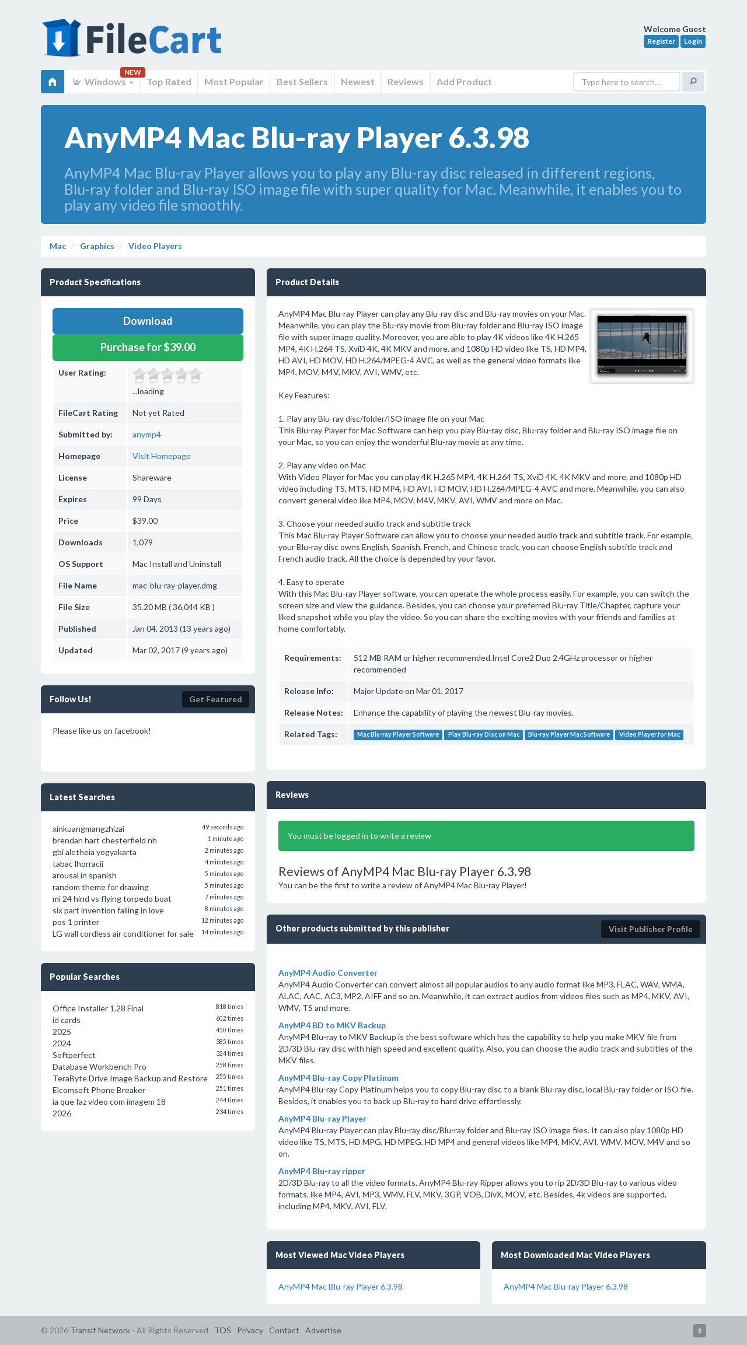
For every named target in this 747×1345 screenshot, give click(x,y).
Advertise (323, 1330)
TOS (222, 1330)
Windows (102, 81)
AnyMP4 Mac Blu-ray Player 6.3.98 (340, 1286)
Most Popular (234, 81)
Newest (358, 81)
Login (693, 41)
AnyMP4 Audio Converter (328, 973)
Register (661, 41)
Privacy (250, 1330)
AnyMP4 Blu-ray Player (322, 1118)
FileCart (134, 43)
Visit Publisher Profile (651, 929)
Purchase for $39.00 (148, 347)
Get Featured (215, 699)
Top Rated (168, 81)
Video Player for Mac (649, 734)
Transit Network (100, 1330)
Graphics (96, 246)
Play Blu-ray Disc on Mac (483, 734)
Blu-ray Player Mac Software (569, 734)
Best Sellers (302, 81)
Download (148, 320)
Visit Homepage (161, 456)
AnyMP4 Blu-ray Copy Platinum (338, 1078)
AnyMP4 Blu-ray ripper (321, 1171)
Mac (58, 246)
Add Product (464, 81)
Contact (284, 1330)
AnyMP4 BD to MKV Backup (332, 1025)
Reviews (406, 81)
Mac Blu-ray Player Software (398, 734)
